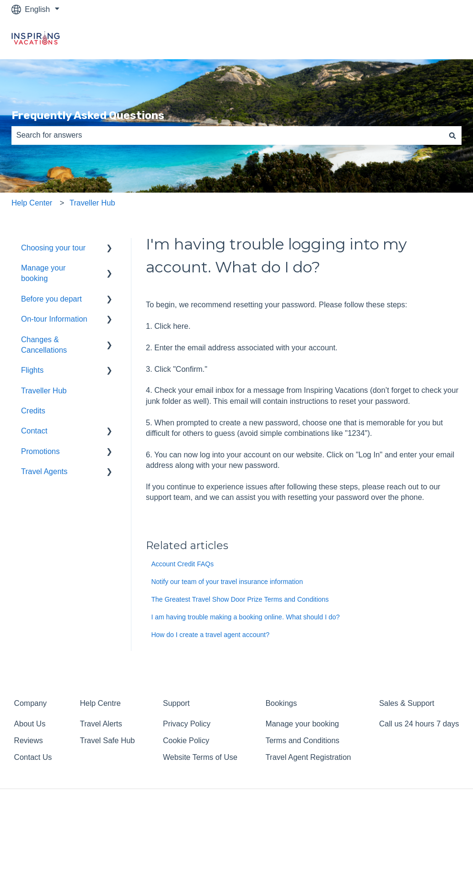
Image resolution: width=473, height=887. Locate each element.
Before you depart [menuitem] (51, 299)
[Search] (452, 135)
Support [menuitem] (176, 703)
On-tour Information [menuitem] (54, 319)
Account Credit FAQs (182, 564)
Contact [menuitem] (34, 431)
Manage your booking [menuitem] (43, 273)
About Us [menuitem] (29, 724)
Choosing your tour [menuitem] (53, 248)
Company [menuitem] (30, 703)
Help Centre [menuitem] (100, 703)
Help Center (31, 203)
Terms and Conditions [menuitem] (303, 740)
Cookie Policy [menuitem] (186, 740)
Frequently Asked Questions (87, 115)
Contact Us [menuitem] (33, 757)
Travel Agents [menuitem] (44, 471)
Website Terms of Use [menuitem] (200, 757)
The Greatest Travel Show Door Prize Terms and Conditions (240, 599)
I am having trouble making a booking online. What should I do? (245, 617)
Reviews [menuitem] (28, 740)
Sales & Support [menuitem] (406, 703)
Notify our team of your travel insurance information (226, 581)
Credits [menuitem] (33, 411)
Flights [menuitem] (32, 370)
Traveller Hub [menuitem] (43, 391)
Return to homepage (417, 39)
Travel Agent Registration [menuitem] (308, 757)
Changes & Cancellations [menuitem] (44, 344)
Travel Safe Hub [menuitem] (107, 740)
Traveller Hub (92, 203)
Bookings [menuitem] (281, 703)
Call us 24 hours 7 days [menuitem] (419, 724)
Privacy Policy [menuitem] (187, 724)
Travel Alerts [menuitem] (101, 724)
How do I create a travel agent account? (210, 634)
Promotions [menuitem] (40, 451)
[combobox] (227, 135)
